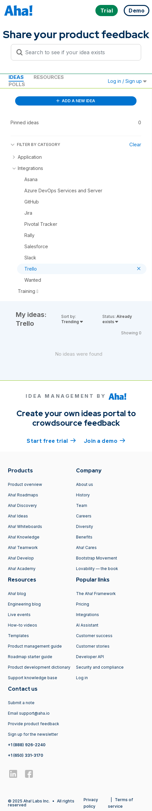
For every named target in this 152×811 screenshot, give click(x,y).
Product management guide (35, 646)
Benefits (84, 537)
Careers (83, 515)
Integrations (87, 614)
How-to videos (22, 625)
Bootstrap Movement (96, 558)
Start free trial (51, 440)
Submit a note (21, 702)
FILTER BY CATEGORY (35, 144)
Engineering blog (24, 604)
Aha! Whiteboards (25, 526)
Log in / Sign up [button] (127, 81)
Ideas (16, 77)
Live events (19, 614)
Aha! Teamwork (23, 547)
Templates (18, 635)
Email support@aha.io (29, 713)
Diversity (84, 526)
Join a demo (104, 440)
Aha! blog (17, 593)
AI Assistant (87, 625)
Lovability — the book (97, 568)
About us (84, 484)
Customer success (94, 635)
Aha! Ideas (18, 515)
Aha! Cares (86, 547)
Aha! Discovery (22, 505)
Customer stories (93, 646)
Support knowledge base (32, 677)
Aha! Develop (21, 558)
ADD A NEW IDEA (75, 100)
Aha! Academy (22, 568)
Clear (135, 144)
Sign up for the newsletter (33, 734)
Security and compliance (100, 667)
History (83, 494)
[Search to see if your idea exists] (79, 52)
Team (81, 505)
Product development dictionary (39, 667)
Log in (82, 677)
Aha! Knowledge (23, 537)
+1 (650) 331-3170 (25, 755)
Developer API (90, 656)
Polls (17, 84)
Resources (49, 77)
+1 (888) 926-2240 (26, 744)
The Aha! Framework (96, 593)
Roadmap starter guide (30, 656)
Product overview (25, 484)
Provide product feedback (33, 723)
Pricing (82, 604)
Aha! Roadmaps (23, 494)
